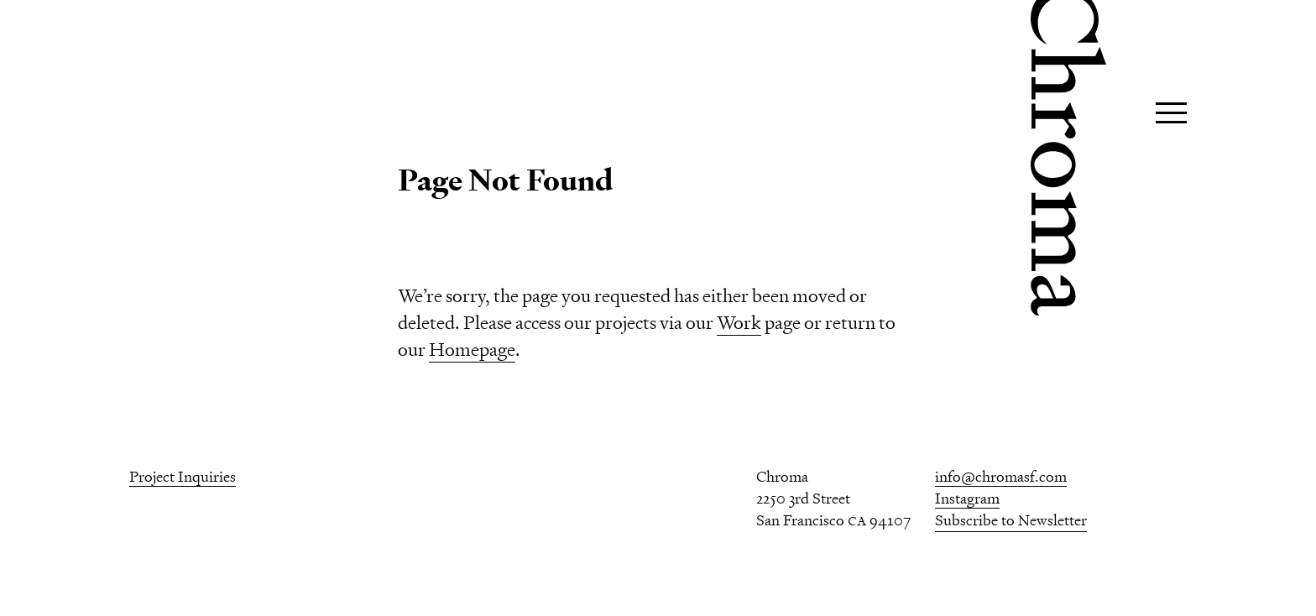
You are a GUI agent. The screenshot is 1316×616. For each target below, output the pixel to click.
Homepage (472, 349)
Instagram (967, 498)
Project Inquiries (182, 476)
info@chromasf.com (1001, 476)
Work (739, 323)
